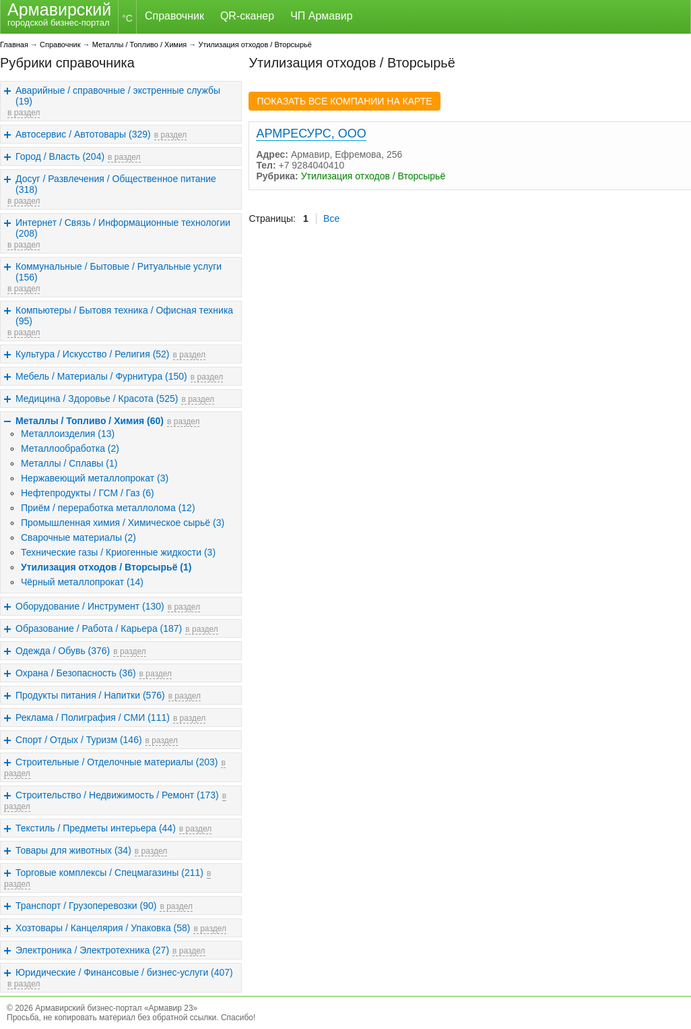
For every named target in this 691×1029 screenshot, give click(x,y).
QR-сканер (247, 16)
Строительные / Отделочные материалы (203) (116, 762)
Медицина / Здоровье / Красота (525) (96, 398)
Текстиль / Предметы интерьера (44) (95, 828)
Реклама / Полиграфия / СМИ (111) (92, 717)
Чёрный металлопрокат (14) (82, 582)
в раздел (23, 112)
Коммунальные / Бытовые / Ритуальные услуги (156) (118, 272)
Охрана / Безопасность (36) (75, 673)
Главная (14, 44)
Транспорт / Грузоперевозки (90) (85, 905)
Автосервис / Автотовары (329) (83, 134)
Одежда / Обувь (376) (62, 650)
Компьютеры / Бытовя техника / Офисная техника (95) (124, 315)
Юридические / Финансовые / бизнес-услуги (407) (124, 972)
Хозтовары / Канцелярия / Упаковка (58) (102, 927)
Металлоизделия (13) (67, 433)
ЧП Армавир (321, 16)
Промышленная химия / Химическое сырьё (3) (122, 522)
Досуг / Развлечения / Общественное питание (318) (115, 184)
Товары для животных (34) (73, 850)
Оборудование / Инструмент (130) (89, 606)
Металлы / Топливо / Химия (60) (89, 420)
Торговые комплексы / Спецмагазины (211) (109, 872)
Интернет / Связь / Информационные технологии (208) (122, 228)
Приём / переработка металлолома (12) (108, 507)
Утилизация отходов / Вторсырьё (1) (106, 567)
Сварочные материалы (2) (78, 537)
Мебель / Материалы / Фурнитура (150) (101, 376)
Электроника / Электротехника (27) (92, 950)
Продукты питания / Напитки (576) (90, 695)
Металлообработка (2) (70, 448)
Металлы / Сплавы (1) (69, 463)
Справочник (174, 16)
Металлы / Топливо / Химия (139, 44)
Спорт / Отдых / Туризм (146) (78, 739)
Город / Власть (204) (59, 156)
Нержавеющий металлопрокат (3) (94, 478)
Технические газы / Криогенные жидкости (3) (118, 552)
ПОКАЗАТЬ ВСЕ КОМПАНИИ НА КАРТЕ (344, 101)
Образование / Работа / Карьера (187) (98, 628)
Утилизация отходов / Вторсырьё (255, 44)
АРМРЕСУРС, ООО (311, 133)
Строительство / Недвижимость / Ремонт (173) (117, 795)
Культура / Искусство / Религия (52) (92, 354)
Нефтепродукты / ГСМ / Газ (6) (87, 493)
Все (331, 218)
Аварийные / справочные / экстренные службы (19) (117, 96)
